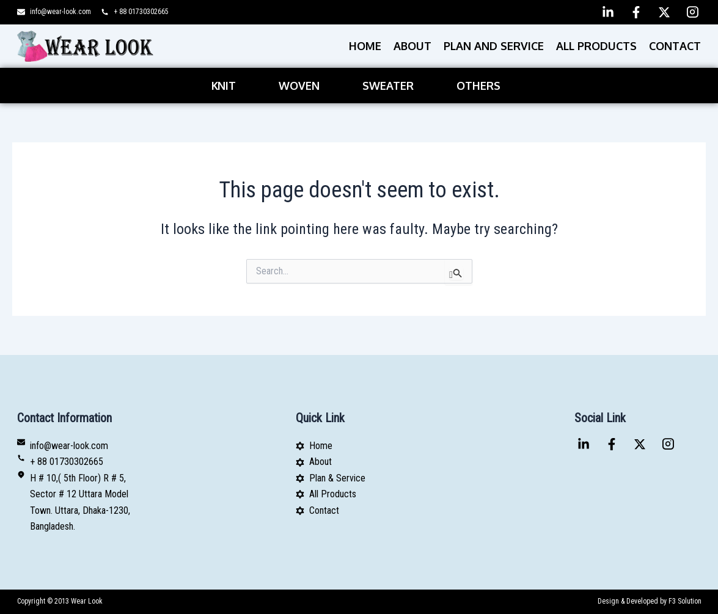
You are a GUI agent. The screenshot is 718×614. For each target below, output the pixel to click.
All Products (596, 45)
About (412, 45)
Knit (223, 85)
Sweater (388, 85)
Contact (675, 45)
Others (478, 85)
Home (365, 45)
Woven (299, 85)
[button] (226, 85)
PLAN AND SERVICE (494, 45)
